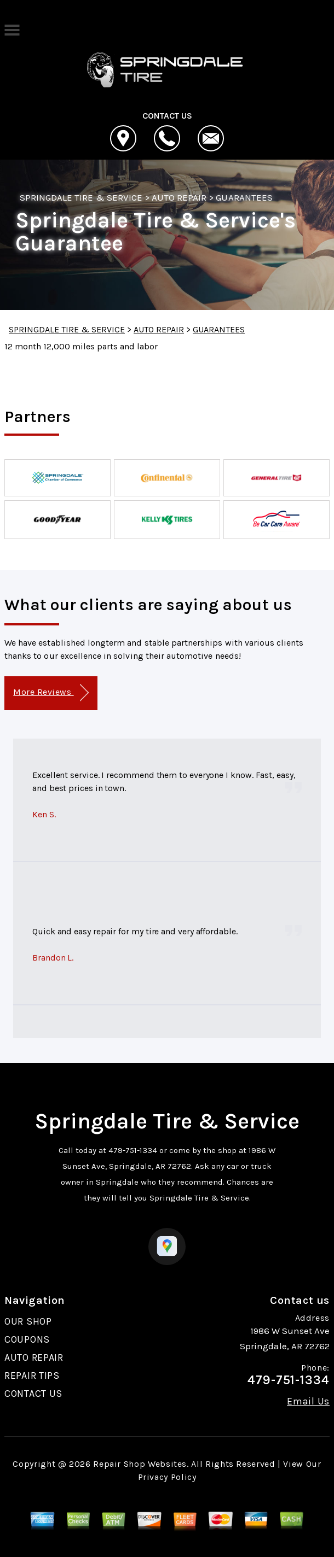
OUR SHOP (28, 1321)
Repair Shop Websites (140, 1464)
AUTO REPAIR (179, 197)
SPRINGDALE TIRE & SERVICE (81, 197)
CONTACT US (33, 1394)
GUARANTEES (244, 197)
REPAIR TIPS (32, 1375)
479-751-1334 (132, 1150)
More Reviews (50, 693)
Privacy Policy (167, 1477)
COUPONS (27, 1339)
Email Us (308, 1401)
